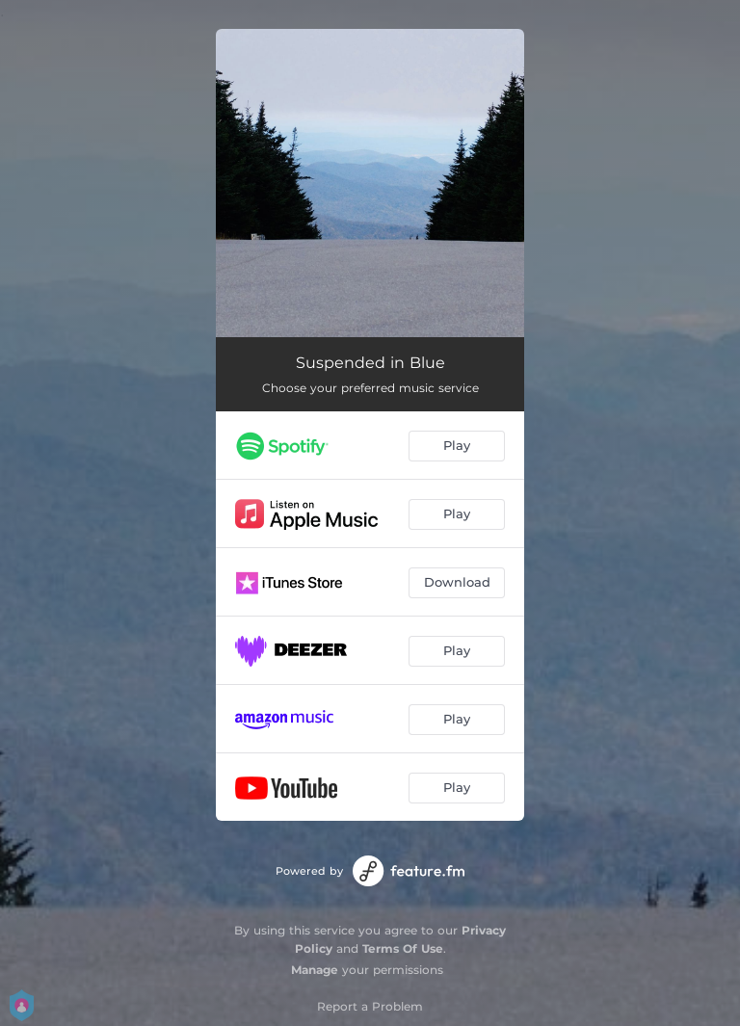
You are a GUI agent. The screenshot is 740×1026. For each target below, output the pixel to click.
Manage (314, 969)
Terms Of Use (402, 948)
